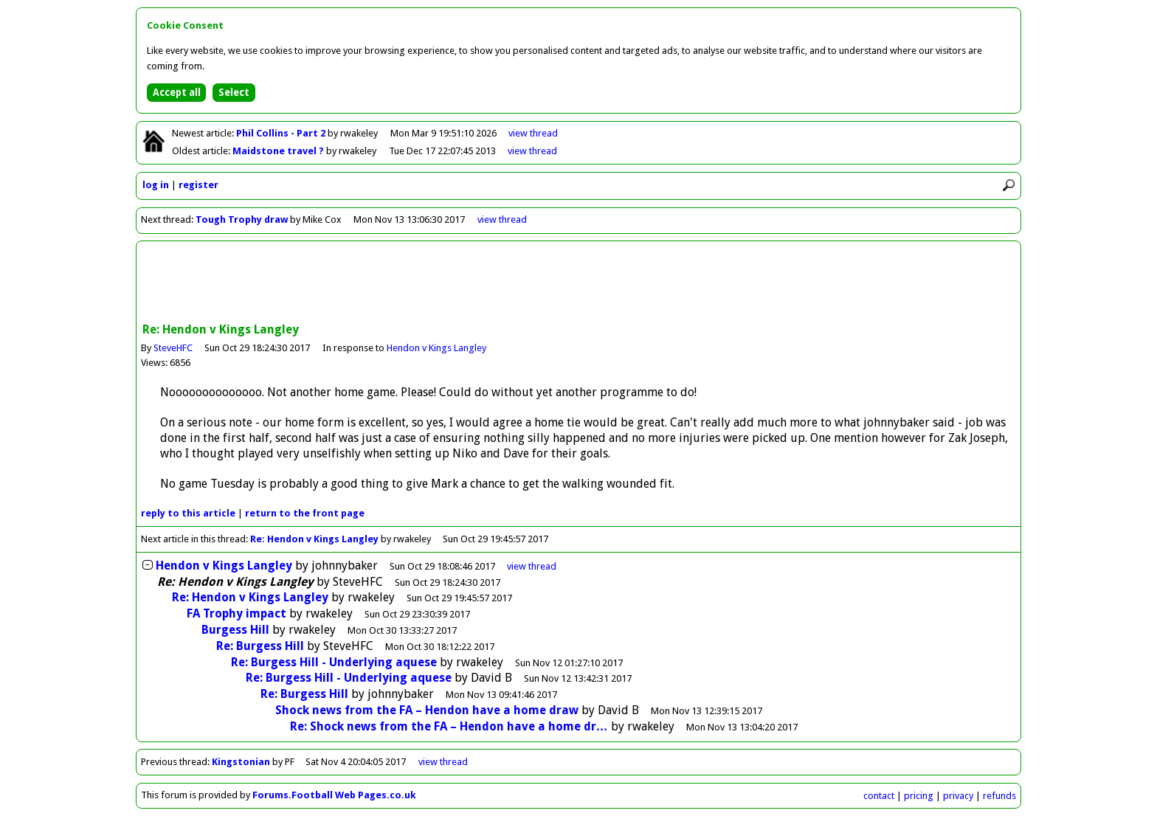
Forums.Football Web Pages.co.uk (334, 795)
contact (878, 795)
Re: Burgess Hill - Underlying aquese (334, 662)
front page (305, 513)
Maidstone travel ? (279, 150)
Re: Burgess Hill (260, 646)
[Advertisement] (578, 283)
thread (531, 566)
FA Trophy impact (236, 613)
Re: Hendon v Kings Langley (314, 538)
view (533, 133)
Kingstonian (242, 761)
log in (155, 184)
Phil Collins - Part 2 (282, 133)
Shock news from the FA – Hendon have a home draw (426, 710)
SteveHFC (173, 347)
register (198, 184)
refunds (999, 795)
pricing (918, 795)
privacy (958, 795)
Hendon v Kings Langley (436, 347)
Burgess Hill (235, 630)
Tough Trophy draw (242, 219)
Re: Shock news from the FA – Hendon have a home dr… (449, 726)
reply (188, 513)
